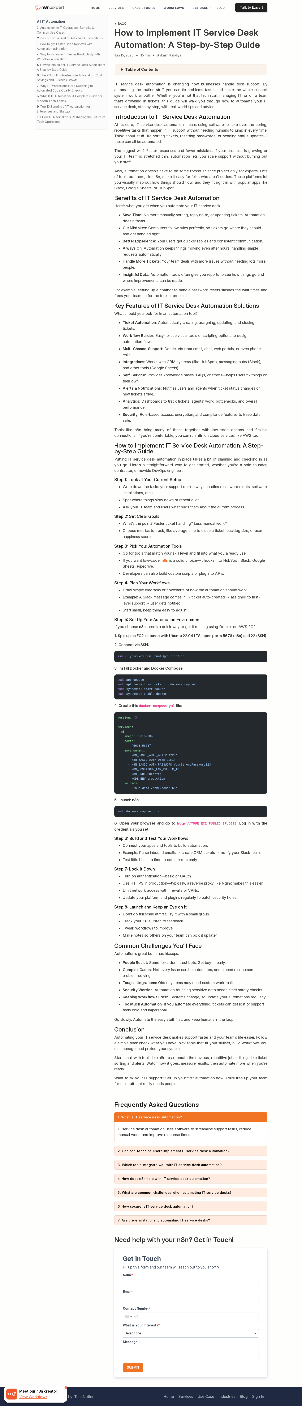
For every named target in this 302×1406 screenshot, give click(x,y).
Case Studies (143, 7)
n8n (165, 560)
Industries (227, 1396)
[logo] (50, 8)
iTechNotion (83, 1396)
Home (95, 7)
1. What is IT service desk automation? (150, 1117)
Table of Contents (141, 69)
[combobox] (128, 1317)
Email (127, 1292)
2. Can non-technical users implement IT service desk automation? (173, 1151)
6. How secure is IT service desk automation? (156, 1206)
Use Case (200, 7)
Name (127, 1275)
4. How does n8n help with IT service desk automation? (164, 1179)
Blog (220, 7)
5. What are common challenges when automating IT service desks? (175, 1192)
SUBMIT (133, 1367)
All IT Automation (51, 21)
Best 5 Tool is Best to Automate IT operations (71, 38)
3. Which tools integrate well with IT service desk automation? (170, 1165)
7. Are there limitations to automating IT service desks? (164, 1220)
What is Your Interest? (140, 1325)
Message (130, 1342)
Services (116, 7)
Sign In (258, 1396)
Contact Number (136, 1308)
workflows (174, 7)
